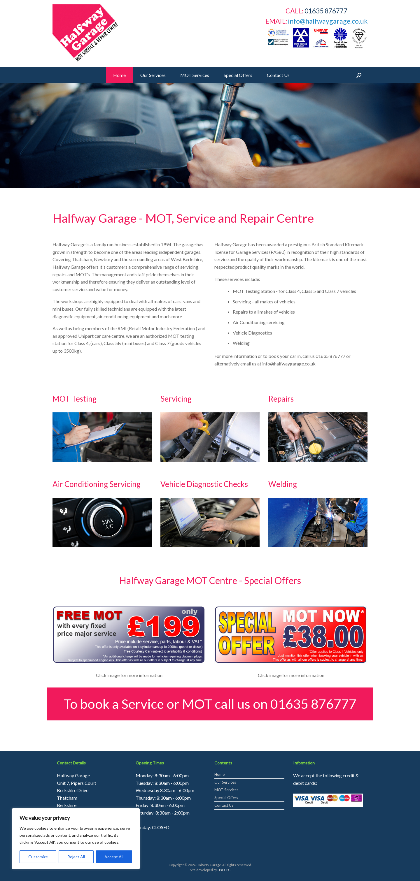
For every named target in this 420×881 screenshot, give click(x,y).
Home (119, 75)
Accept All (113, 856)
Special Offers (238, 75)
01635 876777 (313, 704)
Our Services (153, 75)
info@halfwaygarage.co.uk (328, 21)
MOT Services (194, 75)
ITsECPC (224, 870)
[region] (210, 135)
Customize (38, 856)
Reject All (76, 856)
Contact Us (278, 75)
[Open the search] (359, 75)
